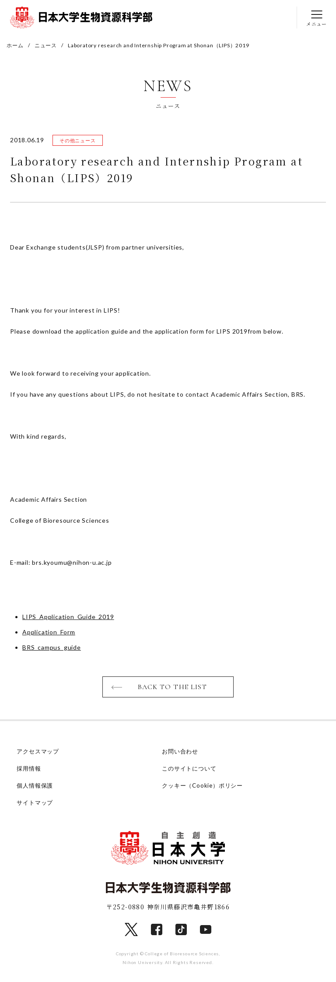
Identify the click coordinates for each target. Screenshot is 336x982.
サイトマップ (35, 802)
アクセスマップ (38, 751)
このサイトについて (189, 768)
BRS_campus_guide (51, 647)
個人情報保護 (35, 785)
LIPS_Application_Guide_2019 (68, 616)
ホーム (15, 45)
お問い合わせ (180, 751)
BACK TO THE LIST (172, 687)
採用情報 (29, 768)
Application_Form (48, 632)
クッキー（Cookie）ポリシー (202, 785)
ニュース (46, 45)
